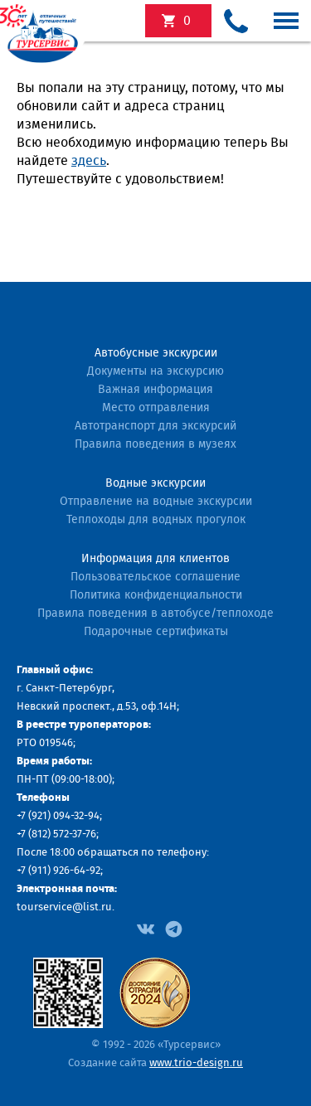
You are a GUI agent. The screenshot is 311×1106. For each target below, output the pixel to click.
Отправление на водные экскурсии (156, 501)
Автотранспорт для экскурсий (155, 426)
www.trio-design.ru (196, 1063)
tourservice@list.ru (64, 907)
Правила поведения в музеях (155, 444)
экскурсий (187, 20)
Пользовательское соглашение (155, 577)
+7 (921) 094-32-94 (58, 816)
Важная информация (155, 389)
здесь (88, 160)
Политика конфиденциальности (156, 595)
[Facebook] (145, 928)
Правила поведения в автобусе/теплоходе (155, 613)
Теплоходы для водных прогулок (155, 520)
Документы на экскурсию (155, 371)
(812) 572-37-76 (62, 834)
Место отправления (156, 408)
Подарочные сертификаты (156, 632)
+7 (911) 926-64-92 (58, 871)
